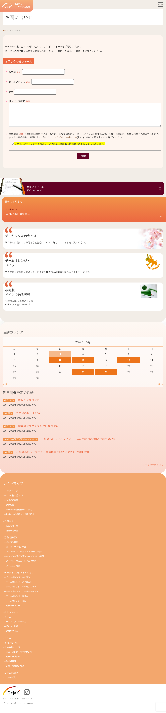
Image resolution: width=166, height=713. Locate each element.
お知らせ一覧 (12, 529)
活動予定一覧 (12, 534)
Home (5, 30)
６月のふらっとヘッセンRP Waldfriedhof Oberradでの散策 (78, 443)
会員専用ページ (12, 651)
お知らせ (8, 525)
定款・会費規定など (15, 670)
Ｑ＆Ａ (7, 642)
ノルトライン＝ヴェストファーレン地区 (24, 555)
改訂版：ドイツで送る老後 (17, 296)
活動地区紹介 (11, 541)
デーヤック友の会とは (20, 240)
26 (106, 376)
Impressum (28, 707)
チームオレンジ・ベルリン (18, 581)
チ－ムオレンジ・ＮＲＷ (17, 600)
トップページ (11, 495)
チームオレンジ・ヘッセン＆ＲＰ (21, 590)
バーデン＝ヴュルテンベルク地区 (21, 565)
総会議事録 (11, 665)
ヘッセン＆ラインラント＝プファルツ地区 (25, 560)
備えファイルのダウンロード (35, 192)
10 (60, 364)
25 (83, 376)
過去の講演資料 (13, 660)
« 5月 (5, 388)
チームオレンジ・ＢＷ (16, 604)
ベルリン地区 (12, 546)
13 (128, 364)
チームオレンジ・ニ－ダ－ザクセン (22, 595)
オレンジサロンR (29, 404)
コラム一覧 (10, 681)
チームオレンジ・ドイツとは (19, 576)
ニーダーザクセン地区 (16, 550)
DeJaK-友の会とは (13, 499)
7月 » (160, 388)
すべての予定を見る (153, 469)
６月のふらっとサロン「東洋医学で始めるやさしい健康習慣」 (53, 456)
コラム (7, 621)
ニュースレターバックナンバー (20, 655)
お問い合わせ (11, 646)
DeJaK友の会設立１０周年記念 (20, 518)
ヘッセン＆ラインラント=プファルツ (20, 443)
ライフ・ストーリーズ (16, 625)
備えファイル (11, 616)
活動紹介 (10, 508)
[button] (84, 216)
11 (83, 364)
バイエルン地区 (13, 569)
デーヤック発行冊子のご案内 (19, 513)
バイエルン (9, 404)
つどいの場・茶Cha (27, 417)
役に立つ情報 (12, 630)
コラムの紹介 (11, 677)
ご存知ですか (12, 635)
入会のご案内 (12, 504)
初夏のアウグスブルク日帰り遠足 (38, 430)
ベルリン (8, 417)
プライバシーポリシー (65, 141)
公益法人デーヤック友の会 (16, 5)
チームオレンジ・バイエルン (19, 586)
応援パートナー (13, 609)
